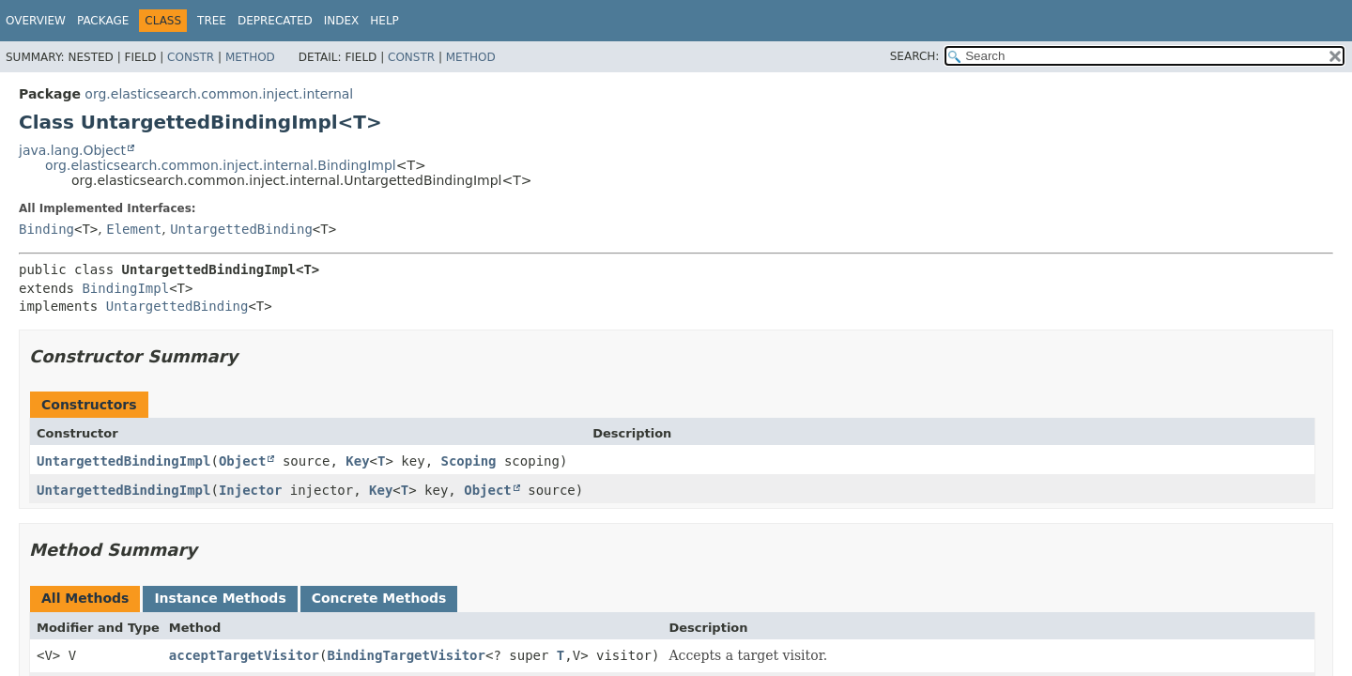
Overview (36, 20)
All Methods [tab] (85, 598)
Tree (211, 20)
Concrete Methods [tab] (379, 598)
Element (133, 229)
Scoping (469, 461)
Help (384, 20)
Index (342, 20)
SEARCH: (915, 56)
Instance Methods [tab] (219, 598)
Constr (190, 57)
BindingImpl (125, 288)
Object (243, 461)
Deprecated (275, 20)
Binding (46, 229)
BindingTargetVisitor (406, 655)
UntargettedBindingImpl (123, 461)
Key (357, 461)
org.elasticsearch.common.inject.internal (218, 93)
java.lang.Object (72, 150)
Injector (250, 490)
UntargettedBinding (241, 229)
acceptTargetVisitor (244, 655)
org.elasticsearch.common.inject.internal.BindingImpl (220, 165)
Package (103, 20)
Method (250, 57)
